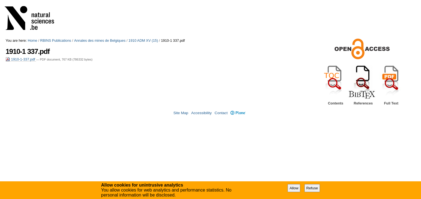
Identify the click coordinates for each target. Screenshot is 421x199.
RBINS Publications (55, 40)
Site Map (180, 113)
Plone (238, 113)
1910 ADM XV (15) (143, 40)
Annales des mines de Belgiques (99, 40)
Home (32, 40)
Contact (221, 113)
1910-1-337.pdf (21, 59)
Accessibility (201, 113)
